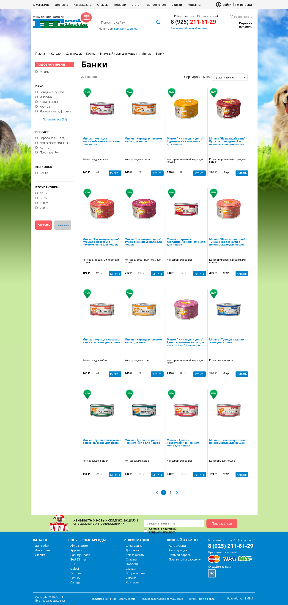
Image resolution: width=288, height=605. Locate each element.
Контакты (194, 5)
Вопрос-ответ (156, 5)
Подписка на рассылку (185, 559)
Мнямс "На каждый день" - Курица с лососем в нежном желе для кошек (101, 242)
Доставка (61, 5)
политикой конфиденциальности (162, 530)
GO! (72, 564)
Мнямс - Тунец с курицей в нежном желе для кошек (228, 442)
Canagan (76, 582)
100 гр (44, 202)
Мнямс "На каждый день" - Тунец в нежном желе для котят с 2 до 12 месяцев (186, 342)
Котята (44, 147)
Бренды (132, 40)
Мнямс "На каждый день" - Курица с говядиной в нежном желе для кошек (228, 141)
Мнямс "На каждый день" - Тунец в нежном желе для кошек (144, 242)
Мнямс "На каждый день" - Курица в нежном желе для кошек (186, 141)
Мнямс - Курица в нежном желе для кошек (143, 140)
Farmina (76, 573)
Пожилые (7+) (49, 152)
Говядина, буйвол (52, 92)
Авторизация (178, 546)
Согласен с (162, 530)
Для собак (48, 40)
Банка (44, 172)
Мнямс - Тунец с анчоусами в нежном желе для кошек (101, 442)
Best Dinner (78, 559)
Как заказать (83, 5)
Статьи (136, 5)
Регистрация (244, 5)
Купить (115, 173)
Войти (226, 5)
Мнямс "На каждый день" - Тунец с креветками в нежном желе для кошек (228, 242)
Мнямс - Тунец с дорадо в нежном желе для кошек (143, 442)
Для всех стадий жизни (55, 142)
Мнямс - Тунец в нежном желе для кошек (226, 341)
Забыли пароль (180, 555)
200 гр (44, 207)
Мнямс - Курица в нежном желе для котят (143, 341)
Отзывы (102, 5)
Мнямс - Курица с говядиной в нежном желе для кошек (186, 242)
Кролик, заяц (49, 101)
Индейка (46, 96)
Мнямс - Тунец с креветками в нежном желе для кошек (183, 443)
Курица (45, 106)
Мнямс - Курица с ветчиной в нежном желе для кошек (101, 141)
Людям (108, 40)
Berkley (75, 578)
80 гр (43, 198)
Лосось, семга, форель (55, 111)
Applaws (76, 550)
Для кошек (79, 40)
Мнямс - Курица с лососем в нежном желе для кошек (101, 341)
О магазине (41, 5)
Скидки (177, 5)
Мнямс (44, 71)
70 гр (43, 193)
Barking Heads (80, 555)
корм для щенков (125, 29)
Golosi (74, 568)
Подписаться (222, 523)
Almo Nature (79, 546)
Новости (120, 5)
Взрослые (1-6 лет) (52, 137)
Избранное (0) (243, 17)
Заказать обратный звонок (189, 28)
